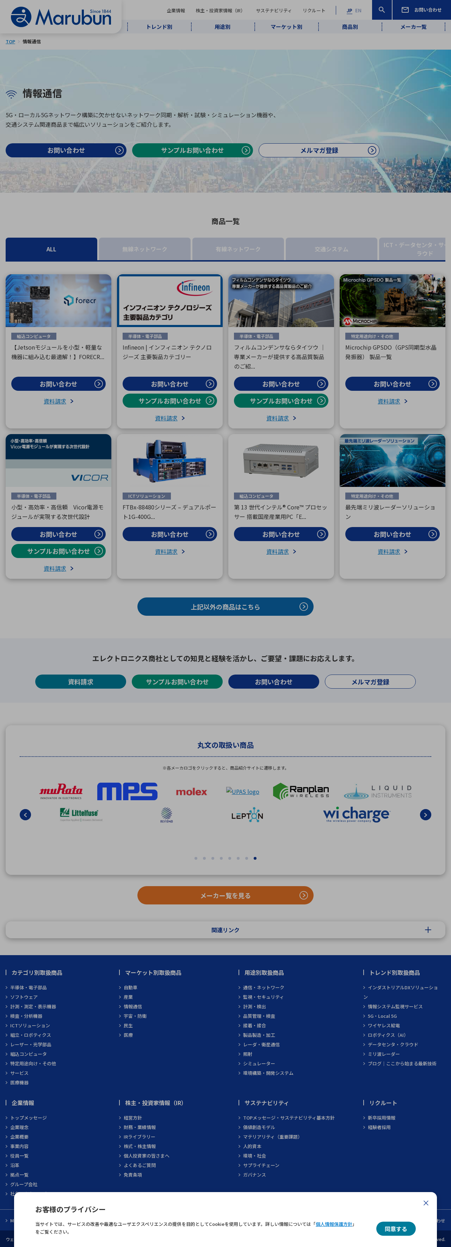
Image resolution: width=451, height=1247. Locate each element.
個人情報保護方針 (334, 1224)
